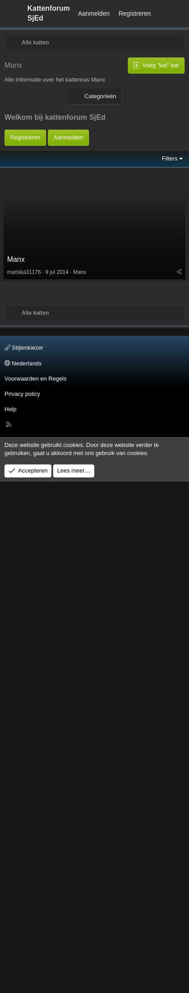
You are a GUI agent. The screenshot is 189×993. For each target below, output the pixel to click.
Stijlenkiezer (23, 859)
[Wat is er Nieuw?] (163, 14)
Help (10, 921)
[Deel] (179, 613)
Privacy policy (22, 905)
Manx (16, 600)
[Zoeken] (180, 14)
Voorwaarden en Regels (35, 890)
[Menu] (11, 13)
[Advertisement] (84, 230)
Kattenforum (48, 13)
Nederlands (23, 875)
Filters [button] (169, 499)
